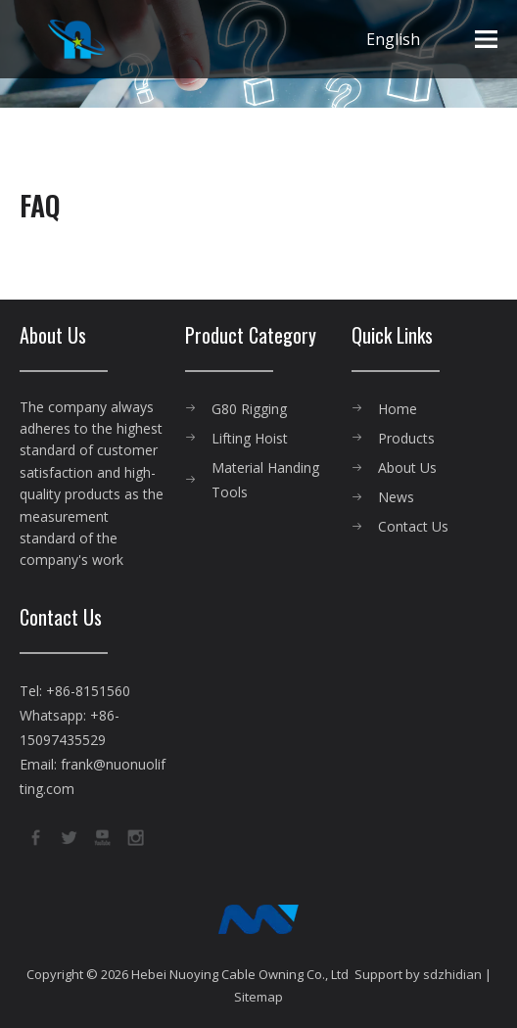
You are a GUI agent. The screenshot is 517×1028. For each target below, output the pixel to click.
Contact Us (413, 526)
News (396, 497)
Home (397, 408)
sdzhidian (452, 974)
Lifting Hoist (250, 438)
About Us (407, 467)
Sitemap (258, 996)
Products (406, 438)
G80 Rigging (249, 408)
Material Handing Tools (265, 479)
